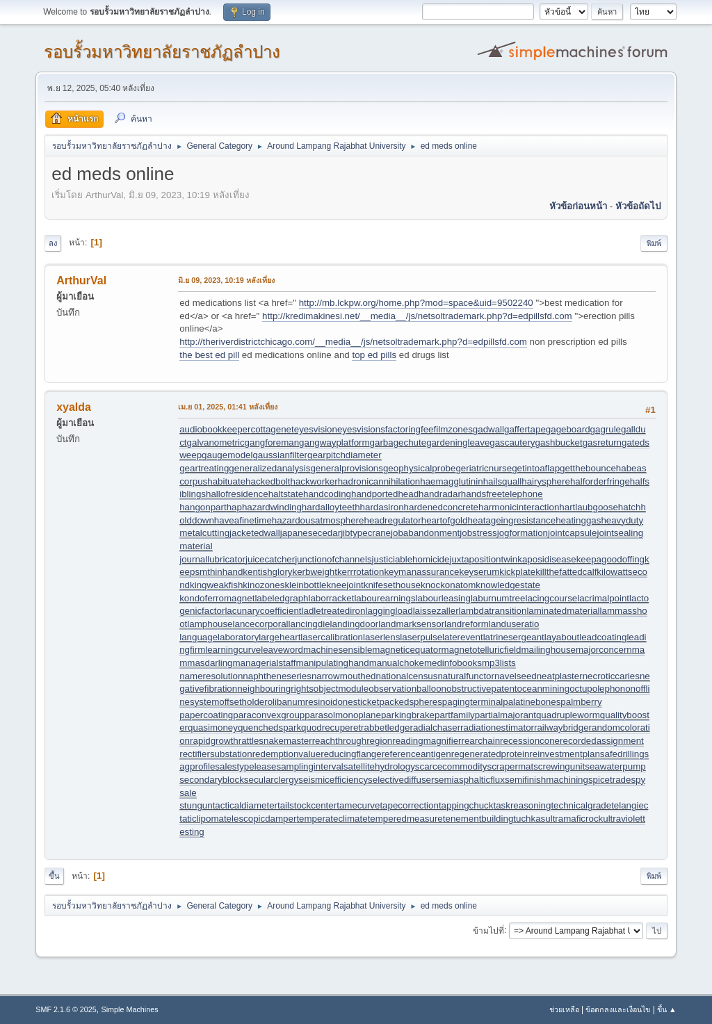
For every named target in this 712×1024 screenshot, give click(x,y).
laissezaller (436, 611)
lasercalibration (331, 637)
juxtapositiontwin (483, 559)
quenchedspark (269, 727)
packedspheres (410, 702)
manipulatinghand (332, 663)
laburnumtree (498, 598)
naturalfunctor (465, 676)
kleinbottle (305, 585)
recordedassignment (602, 741)
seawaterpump (615, 766)
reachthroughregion (352, 741)
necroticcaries (611, 676)
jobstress (478, 533)
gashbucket (559, 442)
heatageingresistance (511, 520)
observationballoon (407, 688)
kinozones (263, 585)
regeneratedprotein (490, 754)
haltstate (285, 494)
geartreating (204, 468)
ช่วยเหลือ (564, 1009)
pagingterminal (472, 702)
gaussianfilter (279, 455)
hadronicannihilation (379, 481)
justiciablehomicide (411, 559)
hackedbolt (267, 481)
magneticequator (406, 649)
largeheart (279, 637)
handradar (440, 494)
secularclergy (271, 779)
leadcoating (602, 637)
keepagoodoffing (610, 559)
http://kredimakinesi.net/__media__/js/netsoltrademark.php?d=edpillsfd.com (417, 316)
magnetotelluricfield (481, 649)
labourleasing (443, 598)
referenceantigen (416, 754)
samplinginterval (310, 766)
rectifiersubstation (215, 754)
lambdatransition (493, 611)
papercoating (206, 715)
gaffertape (525, 429)
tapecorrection (409, 805)
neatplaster (560, 676)
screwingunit (559, 766)
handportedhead (385, 494)
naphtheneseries (277, 676)
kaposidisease (546, 559)
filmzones (453, 429)
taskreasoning (522, 805)
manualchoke (396, 663)
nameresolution (211, 676)
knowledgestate (508, 585)
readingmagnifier (426, 741)
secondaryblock (211, 779)
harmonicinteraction (518, 507)
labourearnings (384, 598)
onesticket (358, 702)
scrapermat (510, 766)
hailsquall (502, 481)
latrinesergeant (513, 637)
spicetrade (609, 779)
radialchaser (435, 727)
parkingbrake (408, 715)
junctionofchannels (333, 559)
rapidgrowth (214, 741)
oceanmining (543, 688)
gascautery (512, 442)
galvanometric (216, 442)
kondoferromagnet (216, 598)
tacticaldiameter (245, 805)
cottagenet (271, 429)
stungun (195, 805)
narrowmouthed (344, 676)
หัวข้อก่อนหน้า (578, 206)
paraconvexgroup (269, 715)
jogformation (522, 533)
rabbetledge (385, 727)
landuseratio (514, 624)
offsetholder (243, 702)
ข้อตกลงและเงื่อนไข (617, 1009)
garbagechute (398, 442)
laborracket (331, 598)
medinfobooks (453, 663)
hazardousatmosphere (318, 520)
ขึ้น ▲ (667, 1009)
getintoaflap (536, 468)
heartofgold (444, 520)
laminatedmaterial (562, 611)
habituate (226, 481)
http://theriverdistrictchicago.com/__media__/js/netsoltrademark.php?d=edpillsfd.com (353, 341)
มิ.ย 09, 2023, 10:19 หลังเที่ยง (226, 280)
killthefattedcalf (566, 572)
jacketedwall (254, 533)
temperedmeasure (405, 818)
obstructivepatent (481, 688)
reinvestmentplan (564, 754)
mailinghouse (548, 649)
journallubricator (212, 559)
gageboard (568, 429)
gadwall (488, 429)
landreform (466, 624)
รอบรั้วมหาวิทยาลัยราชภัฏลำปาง (162, 51)
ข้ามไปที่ (488, 930)
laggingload (388, 611)
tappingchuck (466, 805)
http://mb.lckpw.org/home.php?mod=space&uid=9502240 (416, 303)
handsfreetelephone (502, 494)
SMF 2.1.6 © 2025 (66, 1009)
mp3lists (499, 663)
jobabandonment (425, 533)
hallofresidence (237, 494)
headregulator (392, 520)
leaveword (282, 649)
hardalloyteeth (331, 507)
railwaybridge (561, 727)
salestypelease (245, 766)
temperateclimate (331, 818)
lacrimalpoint (603, 598)
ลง (53, 243)
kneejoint (344, 585)
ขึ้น (54, 876)
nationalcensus (407, 676)
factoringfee (409, 429)
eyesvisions (361, 429)
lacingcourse (551, 598)
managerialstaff (264, 663)
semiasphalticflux (469, 779)
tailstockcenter (307, 805)
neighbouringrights (275, 688)
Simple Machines (130, 1009)
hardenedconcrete (441, 507)
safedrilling (622, 754)
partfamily (455, 715)
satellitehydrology (379, 766)
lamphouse (209, 624)
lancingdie (309, 624)
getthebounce (588, 468)
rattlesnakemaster (275, 741)
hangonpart (202, 507)
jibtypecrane (366, 533)
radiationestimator (497, 727)
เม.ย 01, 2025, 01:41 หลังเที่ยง (227, 407)
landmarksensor (411, 624)
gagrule (605, 429)
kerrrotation (360, 572)
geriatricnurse (483, 468)
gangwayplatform (334, 442)
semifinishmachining (546, 779)
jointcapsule (572, 533)
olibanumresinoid (303, 702)
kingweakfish (216, 585)
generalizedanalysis (269, 468)
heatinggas (578, 520)
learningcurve (233, 649)
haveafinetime (243, 520)
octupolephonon (602, 688)
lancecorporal (261, 624)
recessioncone (530, 741)
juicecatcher (270, 559)
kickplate (517, 572)
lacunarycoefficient (263, 611)
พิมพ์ (654, 243)
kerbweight (314, 572)
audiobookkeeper (214, 429)
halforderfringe (600, 481)
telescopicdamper (260, 818)
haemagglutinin (451, 481)
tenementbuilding (478, 818)
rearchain (481, 741)
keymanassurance (421, 572)
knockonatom (448, 585)
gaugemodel (227, 455)
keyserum (480, 572)
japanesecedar (310, 533)
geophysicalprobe (419, 468)
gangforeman (272, 442)
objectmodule (341, 688)
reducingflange (351, 754)
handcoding (327, 494)
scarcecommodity (451, 766)
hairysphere (545, 481)
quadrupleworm (568, 715)
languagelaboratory (219, 637)
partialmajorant (505, 715)
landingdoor (354, 624)
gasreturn (602, 442)
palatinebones (531, 702)
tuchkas (529, 818)
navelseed (515, 676)
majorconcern (604, 649)
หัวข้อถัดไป (638, 206)
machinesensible (337, 649)
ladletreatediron (334, 611)
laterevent (462, 637)
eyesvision (315, 429)
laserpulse (421, 637)
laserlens (381, 637)
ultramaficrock (574, 818)
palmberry (580, 702)
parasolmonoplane (343, 715)
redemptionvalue (286, 754)
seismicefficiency (333, 779)
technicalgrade (581, 805)
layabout (561, 637)
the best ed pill (209, 355)
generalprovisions (346, 468)
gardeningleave (458, 442)
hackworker (314, 481)
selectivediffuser (401, 779)
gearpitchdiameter (344, 455)
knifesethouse (392, 585)
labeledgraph (281, 598)
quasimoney (213, 727)
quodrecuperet (331, 727)
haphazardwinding (264, 507)
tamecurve (358, 805)
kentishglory (267, 572)
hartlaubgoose (588, 507)
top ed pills (374, 355)
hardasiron (382, 507)
